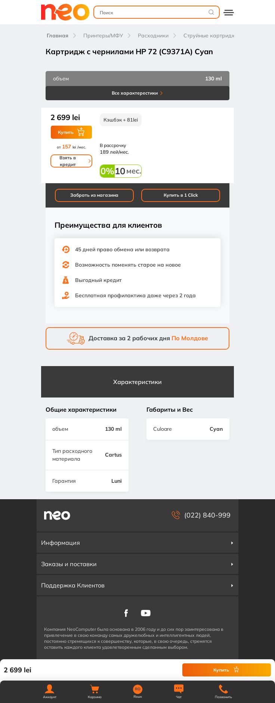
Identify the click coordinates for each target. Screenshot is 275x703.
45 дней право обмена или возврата (122, 249)
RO (137, 689)
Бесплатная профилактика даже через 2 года (135, 295)
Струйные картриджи (211, 35)
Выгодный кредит (98, 280)
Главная (57, 35)
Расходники (153, 35)
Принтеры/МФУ (103, 35)
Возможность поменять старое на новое (128, 264)
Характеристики (137, 382)
